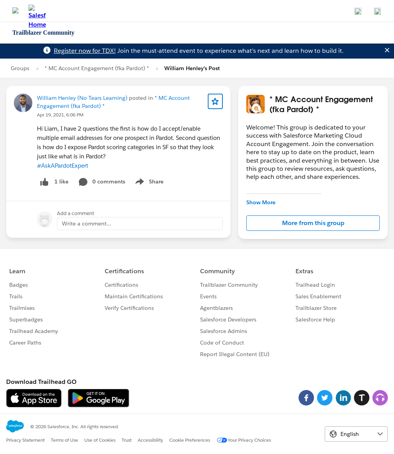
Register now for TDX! (85, 51)
